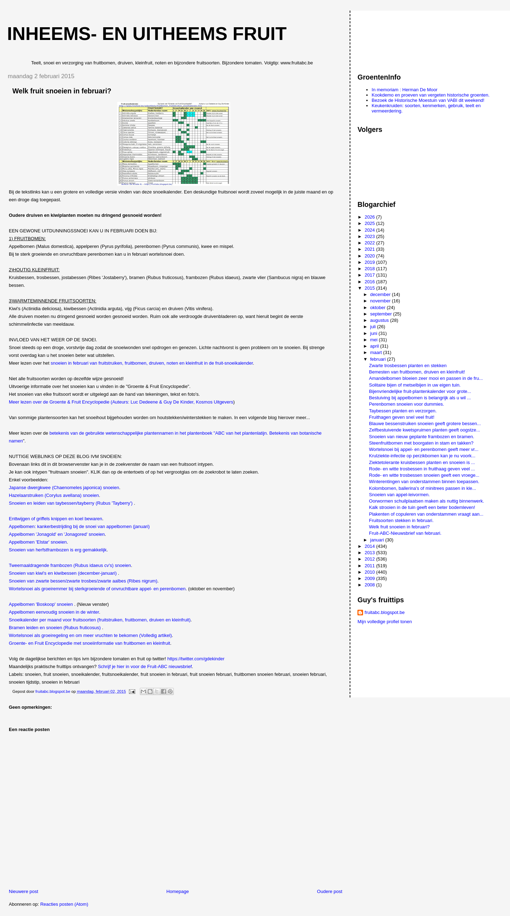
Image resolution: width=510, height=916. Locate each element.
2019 (370, 262)
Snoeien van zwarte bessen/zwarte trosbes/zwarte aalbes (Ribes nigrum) (83, 581)
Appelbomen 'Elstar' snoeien (38, 542)
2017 (370, 275)
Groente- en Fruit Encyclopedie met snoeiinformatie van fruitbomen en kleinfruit (89, 643)
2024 (370, 230)
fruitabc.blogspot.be (384, 612)
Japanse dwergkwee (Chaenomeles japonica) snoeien (64, 487)
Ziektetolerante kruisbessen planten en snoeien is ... (422, 462)
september (381, 314)
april (375, 346)
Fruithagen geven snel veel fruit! (401, 417)
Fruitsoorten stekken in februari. (401, 520)
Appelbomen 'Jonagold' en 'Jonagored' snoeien (57, 534)
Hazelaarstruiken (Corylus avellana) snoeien (54, 495)
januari (377, 540)
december (381, 294)
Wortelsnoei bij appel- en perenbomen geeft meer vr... (424, 449)
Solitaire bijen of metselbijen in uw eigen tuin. (415, 385)
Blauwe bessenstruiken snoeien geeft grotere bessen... (425, 423)
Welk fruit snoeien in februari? (399, 526)
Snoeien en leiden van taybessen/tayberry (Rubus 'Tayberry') (70, 503)
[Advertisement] (389, 38)
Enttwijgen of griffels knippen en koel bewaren (55, 518)
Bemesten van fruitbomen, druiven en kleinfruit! (417, 372)
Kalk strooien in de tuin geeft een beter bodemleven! (422, 507)
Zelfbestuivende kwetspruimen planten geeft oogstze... (424, 430)
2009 (370, 578)
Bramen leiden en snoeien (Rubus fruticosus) (55, 627)
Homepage (177, 891)
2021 (370, 249)
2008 (370, 584)
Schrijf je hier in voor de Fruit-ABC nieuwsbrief (145, 666)
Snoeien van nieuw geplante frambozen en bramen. (421, 436)
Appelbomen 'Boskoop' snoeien (41, 604)
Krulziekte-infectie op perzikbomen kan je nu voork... (422, 455)
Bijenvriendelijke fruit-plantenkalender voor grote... (420, 391)
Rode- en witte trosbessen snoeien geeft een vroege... (424, 475)
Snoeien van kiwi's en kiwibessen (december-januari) (63, 573)
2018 (370, 268)
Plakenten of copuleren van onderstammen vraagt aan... (426, 514)
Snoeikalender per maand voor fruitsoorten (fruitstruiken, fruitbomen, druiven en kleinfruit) (99, 619)
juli (373, 326)
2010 (370, 572)
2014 (370, 546)
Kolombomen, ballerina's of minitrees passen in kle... (422, 488)
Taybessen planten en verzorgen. (403, 410)
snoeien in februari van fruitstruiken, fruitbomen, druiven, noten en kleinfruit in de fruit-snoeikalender (152, 363)
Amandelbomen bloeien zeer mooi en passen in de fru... (426, 378)
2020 (370, 256)
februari (378, 359)
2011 (370, 565)
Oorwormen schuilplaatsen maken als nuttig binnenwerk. (426, 501)
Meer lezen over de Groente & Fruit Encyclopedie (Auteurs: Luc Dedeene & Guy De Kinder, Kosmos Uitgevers (121, 402)
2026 (370, 217)
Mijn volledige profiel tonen (384, 621)
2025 (370, 223)
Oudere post (330, 891)
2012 (370, 559)
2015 (370, 288)
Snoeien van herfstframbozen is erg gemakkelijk (58, 549)
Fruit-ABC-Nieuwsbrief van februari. (405, 533)
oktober (378, 307)
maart (376, 352)
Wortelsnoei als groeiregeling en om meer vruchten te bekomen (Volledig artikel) (90, 635)
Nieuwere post (23, 891)
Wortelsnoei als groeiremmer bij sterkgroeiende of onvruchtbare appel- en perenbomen (97, 588)
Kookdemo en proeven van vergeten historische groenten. (431, 95)
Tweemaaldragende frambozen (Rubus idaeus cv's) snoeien (70, 565)
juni (374, 333)
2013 (370, 552)
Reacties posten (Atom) (64, 904)
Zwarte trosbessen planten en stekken (408, 365)
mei (374, 339)
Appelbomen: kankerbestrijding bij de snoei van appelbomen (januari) (79, 526)
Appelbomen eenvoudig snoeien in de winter (54, 612)
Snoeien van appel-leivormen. (399, 494)
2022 (370, 242)
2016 (370, 281)
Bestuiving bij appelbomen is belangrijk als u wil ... (420, 397)
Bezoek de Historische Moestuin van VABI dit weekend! (428, 100)
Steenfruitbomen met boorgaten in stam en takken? (421, 443)
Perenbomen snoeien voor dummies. (406, 404)
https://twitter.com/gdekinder (196, 658)
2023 (370, 236)
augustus (380, 320)
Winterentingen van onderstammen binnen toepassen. (424, 481)
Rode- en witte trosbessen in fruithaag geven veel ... (422, 468)
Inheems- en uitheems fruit (147, 33)
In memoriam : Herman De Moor (404, 89)
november (381, 300)
